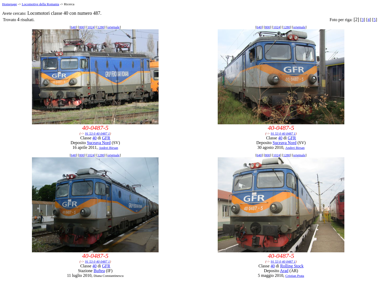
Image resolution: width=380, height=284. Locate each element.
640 (73, 27)
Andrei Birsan (108, 148)
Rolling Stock (291, 266)
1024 (90, 27)
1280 (100, 27)
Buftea (99, 270)
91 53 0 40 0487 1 (97, 133)
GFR (106, 138)
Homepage (9, 4)
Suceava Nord (99, 142)
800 (81, 27)
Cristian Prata (294, 276)
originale (113, 27)
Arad (284, 270)
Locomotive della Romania (40, 4)
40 (94, 138)
